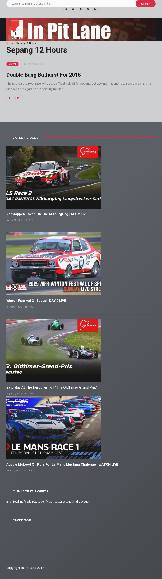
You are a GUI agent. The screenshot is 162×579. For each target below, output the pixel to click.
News (12, 64)
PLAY (14, 98)
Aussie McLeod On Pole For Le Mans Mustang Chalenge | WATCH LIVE (62, 465)
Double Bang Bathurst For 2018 (43, 75)
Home (10, 43)
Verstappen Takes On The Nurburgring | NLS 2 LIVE (47, 214)
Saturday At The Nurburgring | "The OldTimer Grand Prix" (51, 387)
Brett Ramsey (33, 64)
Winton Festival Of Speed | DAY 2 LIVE (36, 301)
